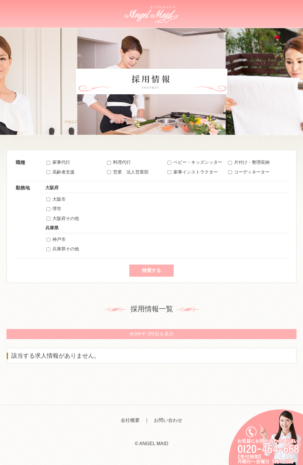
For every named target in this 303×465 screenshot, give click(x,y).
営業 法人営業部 (131, 171)
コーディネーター (252, 171)
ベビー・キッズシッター (197, 162)
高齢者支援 (63, 171)
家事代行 (61, 162)
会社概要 (130, 420)
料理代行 (122, 162)
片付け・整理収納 (252, 162)
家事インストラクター (195, 171)
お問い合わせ (168, 420)
